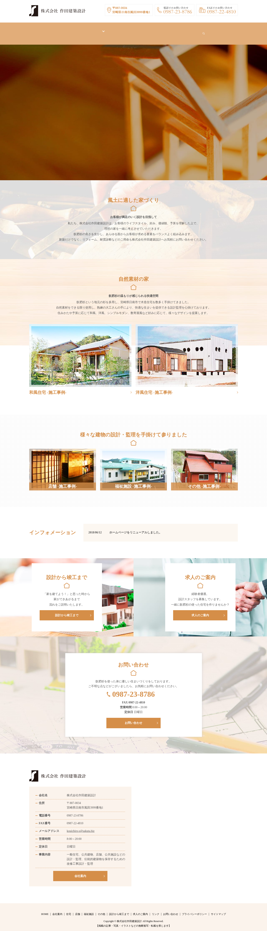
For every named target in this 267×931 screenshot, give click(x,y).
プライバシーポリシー (194, 910)
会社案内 (75, 31)
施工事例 (95, 31)
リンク (175, 31)
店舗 (77, 910)
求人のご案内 (154, 31)
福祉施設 (89, 910)
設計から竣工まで (124, 31)
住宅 (68, 910)
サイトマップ (218, 910)
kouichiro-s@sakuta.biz (80, 827)
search (217, 31)
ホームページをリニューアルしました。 (135, 528)
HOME (56, 31)
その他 (101, 910)
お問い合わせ (198, 31)
